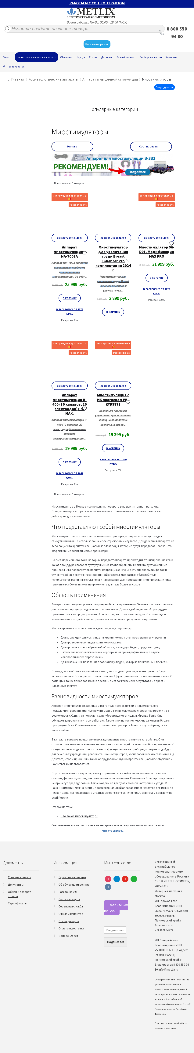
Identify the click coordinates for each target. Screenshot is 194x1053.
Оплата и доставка (71, 928)
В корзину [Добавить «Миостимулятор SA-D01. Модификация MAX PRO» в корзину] (156, 278)
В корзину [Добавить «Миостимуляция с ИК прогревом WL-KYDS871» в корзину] (113, 448)
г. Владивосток (15, 66)
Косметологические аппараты (36, 57)
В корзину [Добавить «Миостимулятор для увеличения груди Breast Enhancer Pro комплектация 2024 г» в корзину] (113, 312)
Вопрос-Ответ (68, 936)
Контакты (171, 57)
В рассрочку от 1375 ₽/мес (69, 311)
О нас (8, 57)
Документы (15, 884)
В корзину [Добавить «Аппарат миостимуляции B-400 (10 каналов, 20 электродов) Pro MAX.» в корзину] (70, 462)
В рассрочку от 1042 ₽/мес (69, 475)
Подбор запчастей (151, 57)
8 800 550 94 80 (177, 32)
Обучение (66, 57)
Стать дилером (69, 921)
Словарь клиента (19, 877)
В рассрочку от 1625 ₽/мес (156, 291)
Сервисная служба (71, 906)
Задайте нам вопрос (116, 908)
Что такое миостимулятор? (79, 816)
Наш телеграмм (97, 44)
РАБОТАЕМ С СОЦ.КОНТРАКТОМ (97, 3)
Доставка (107, 57)
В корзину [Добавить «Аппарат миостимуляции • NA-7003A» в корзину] (70, 298)
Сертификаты (17, 903)
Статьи (93, 57)
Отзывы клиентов (71, 914)
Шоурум (80, 57)
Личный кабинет (126, 57)
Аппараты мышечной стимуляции (110, 79)
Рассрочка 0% (68, 892)
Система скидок (69, 899)
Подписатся (115, 942)
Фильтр (72, 146)
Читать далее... (113, 830)
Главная (17, 79)
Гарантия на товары (72, 877)
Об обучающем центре (74, 884)
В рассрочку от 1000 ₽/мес (113, 461)
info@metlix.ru (168, 969)
